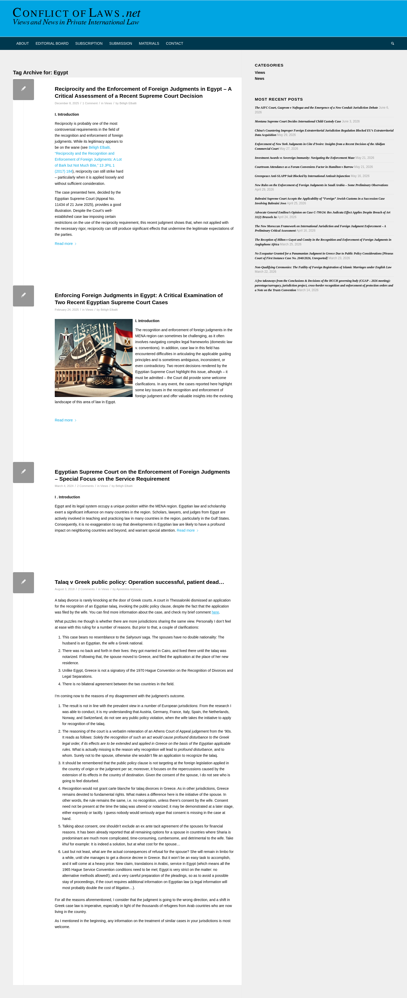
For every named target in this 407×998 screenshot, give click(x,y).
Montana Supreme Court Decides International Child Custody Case (298, 121)
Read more (66, 244)
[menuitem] (22, 43)
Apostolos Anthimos (129, 589)
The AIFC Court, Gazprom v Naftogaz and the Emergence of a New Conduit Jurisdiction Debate (316, 107)
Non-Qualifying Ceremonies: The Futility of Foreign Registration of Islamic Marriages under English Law (323, 267)
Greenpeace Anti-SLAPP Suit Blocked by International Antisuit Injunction (302, 176)
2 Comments (85, 485)
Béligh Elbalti (128, 103)
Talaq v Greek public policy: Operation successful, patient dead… (139, 582)
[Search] (391, 43)
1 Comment (90, 103)
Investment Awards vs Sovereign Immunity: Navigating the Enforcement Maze (305, 158)
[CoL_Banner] (78, 18)
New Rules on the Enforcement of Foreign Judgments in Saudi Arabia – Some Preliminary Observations (321, 185)
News (259, 78)
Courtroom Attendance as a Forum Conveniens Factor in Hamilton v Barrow (304, 167)
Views (108, 103)
